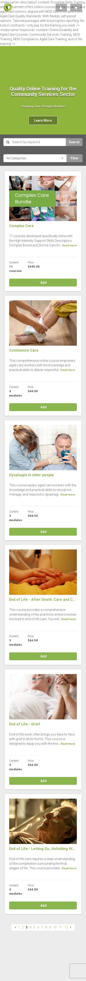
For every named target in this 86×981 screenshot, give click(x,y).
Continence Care (24, 350)
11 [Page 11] (60, 927)
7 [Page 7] (42, 927)
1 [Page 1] (19, 927)
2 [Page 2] (23, 927)
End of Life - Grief (24, 724)
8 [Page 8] (46, 927)
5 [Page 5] (34, 927)
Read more (69, 245)
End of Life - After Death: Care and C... (42, 599)
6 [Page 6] (38, 927)
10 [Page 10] (55, 927)
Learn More (43, 120)
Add (43, 282)
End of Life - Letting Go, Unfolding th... (42, 849)
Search (74, 142)
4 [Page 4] (30, 927)
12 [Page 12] (66, 927)
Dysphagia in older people (31, 475)
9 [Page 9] (50, 927)
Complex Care (21, 226)
